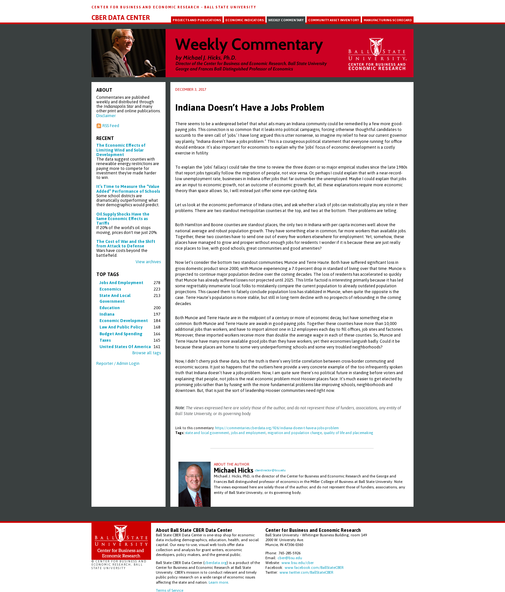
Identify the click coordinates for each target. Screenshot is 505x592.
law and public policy (121, 327)
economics (110, 289)
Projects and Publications (197, 20)
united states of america (125, 346)
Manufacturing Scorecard (388, 20)
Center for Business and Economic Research (146, 7)
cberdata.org (216, 562)
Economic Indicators (244, 20)
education (110, 307)
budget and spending (121, 333)
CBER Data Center (120, 17)
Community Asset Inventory (333, 20)
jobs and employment (121, 282)
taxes (105, 340)
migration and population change (295, 433)
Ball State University (230, 7)
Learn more (218, 582)
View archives (148, 261)
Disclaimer (106, 115)
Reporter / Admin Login (117, 363)
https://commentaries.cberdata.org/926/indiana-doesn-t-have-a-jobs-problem (277, 428)
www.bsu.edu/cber (297, 562)
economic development (124, 320)
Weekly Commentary (286, 20)
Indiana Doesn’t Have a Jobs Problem (249, 107)
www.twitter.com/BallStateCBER (306, 572)
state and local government (207, 433)
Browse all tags (146, 352)
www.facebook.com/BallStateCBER (314, 567)
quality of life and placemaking (348, 433)
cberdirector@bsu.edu (270, 470)
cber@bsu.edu (290, 558)
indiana (107, 314)
